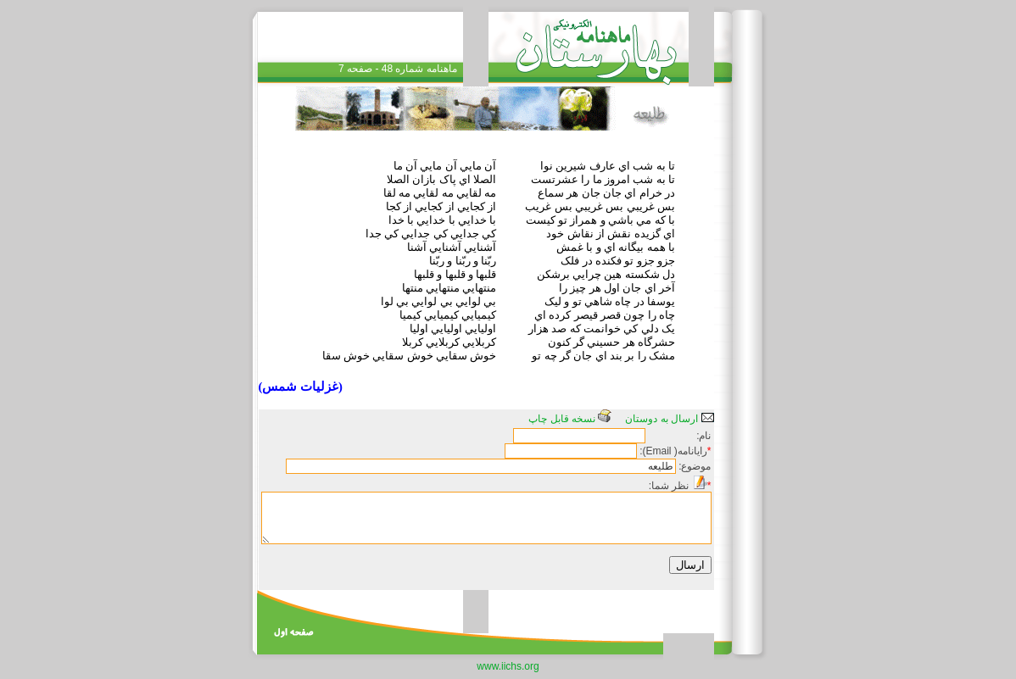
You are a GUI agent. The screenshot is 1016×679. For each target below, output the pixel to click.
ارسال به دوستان (669, 419)
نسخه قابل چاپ (569, 419)
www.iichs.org (508, 666)
